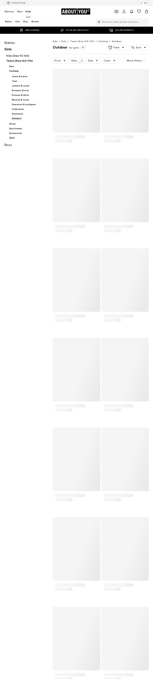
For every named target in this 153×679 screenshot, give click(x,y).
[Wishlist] (139, 11)
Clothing (103, 34)
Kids (28, 11)
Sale (77, 53)
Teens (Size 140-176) (82, 34)
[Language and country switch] (144, 3)
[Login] (124, 11)
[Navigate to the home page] (75, 11)
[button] (117, 40)
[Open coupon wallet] (116, 11)
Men (20, 11)
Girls (63, 34)
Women (9, 11)
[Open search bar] (98, 22)
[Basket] (146, 11)
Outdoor (117, 34)
